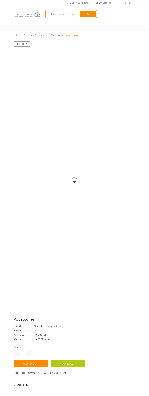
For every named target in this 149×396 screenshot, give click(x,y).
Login (75, 2)
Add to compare (56, 373)
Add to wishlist (28, 373)
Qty (16, 347)
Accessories (71, 35)
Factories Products (34, 35)
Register (84, 2)
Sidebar (22, 44)
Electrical (55, 35)
